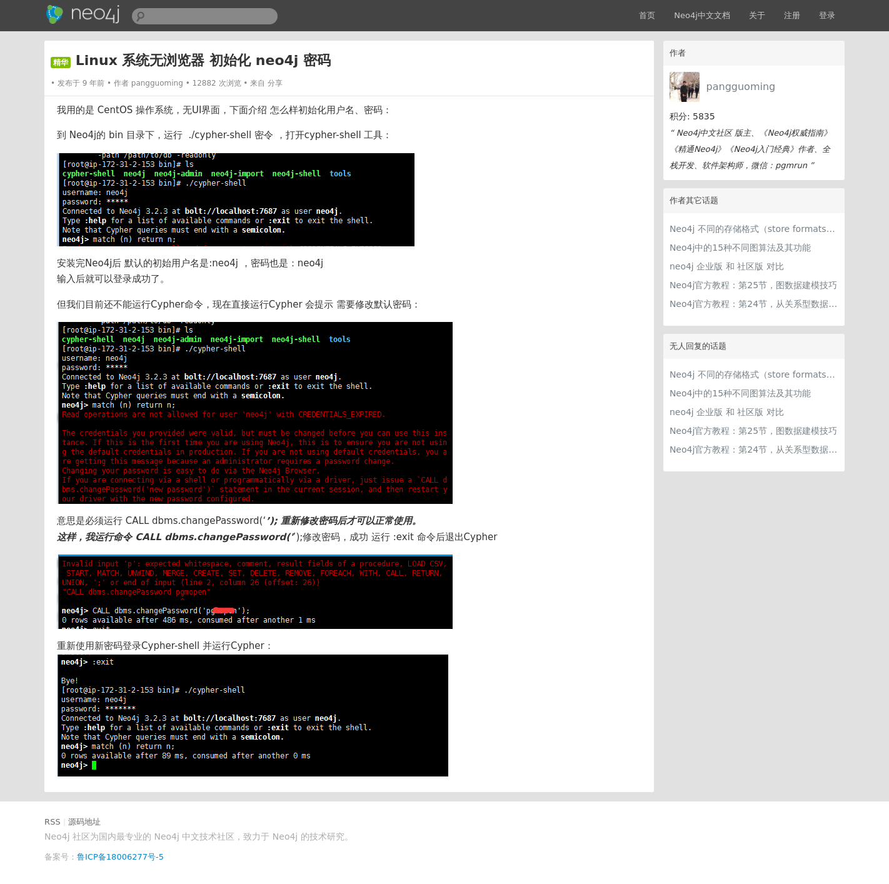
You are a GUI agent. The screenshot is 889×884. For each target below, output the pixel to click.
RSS (52, 821)
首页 (647, 15)
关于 (757, 15)
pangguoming (741, 87)
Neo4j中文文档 (702, 15)
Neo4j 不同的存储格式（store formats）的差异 (754, 229)
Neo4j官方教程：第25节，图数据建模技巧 (753, 285)
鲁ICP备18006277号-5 (120, 856)
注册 (792, 15)
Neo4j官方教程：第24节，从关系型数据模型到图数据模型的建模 (754, 304)
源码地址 (84, 821)
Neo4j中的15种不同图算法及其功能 (740, 248)
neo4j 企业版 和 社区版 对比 (727, 266)
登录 (827, 15)
